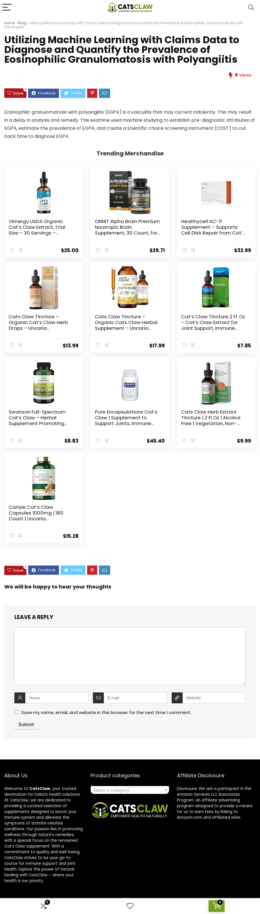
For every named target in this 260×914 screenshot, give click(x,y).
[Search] (251, 7)
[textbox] (130, 790)
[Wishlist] (130, 906)
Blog (22, 22)
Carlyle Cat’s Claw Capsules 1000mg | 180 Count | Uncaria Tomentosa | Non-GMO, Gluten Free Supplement (37, 519)
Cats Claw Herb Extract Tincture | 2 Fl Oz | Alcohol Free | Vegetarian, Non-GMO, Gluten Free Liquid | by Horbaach (214, 423)
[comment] (130, 656)
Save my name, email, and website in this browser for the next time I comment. (106, 712)
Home (9, 22)
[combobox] (130, 790)
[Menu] (7, 7)
